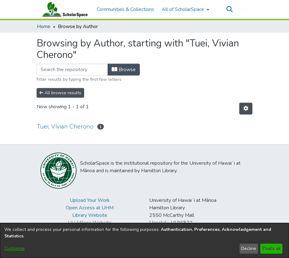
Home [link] (43, 26)
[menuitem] (184, 9)
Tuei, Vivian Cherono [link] (65, 126)
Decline (248, 248)
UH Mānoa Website (90, 222)
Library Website (89, 215)
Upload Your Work (90, 200)
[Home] (63, 9)
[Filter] (72, 69)
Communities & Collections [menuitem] (125, 9)
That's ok (271, 248)
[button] (229, 9)
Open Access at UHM (90, 207)
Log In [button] (242, 9)
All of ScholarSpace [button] (183, 9)
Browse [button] (124, 69)
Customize (14, 248)
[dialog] (144, 240)
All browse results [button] (60, 93)
